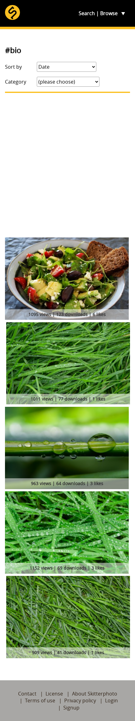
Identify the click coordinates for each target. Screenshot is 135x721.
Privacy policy (80, 700)
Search (87, 13)
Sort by (13, 66)
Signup (71, 707)
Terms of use (40, 700)
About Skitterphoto (94, 693)
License (54, 693)
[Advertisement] (67, 165)
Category (15, 81)
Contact (27, 693)
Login (111, 700)
